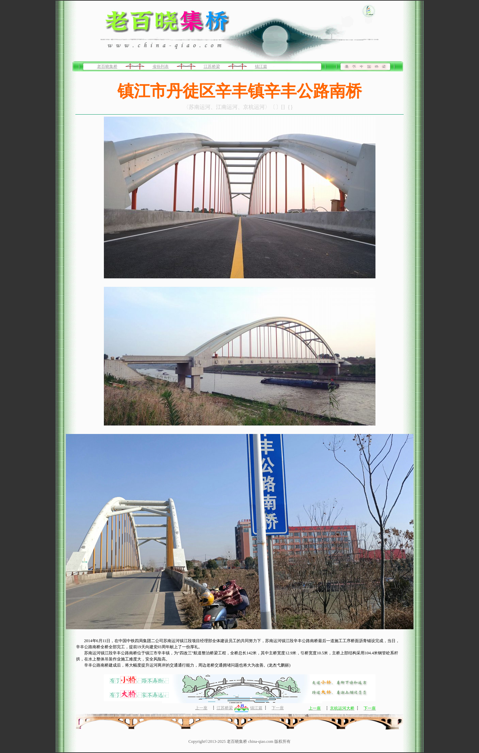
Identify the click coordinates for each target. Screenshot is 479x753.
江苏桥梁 (212, 66)
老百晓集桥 (107, 66)
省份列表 (160, 66)
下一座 (278, 708)
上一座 (201, 708)
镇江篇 (261, 66)
